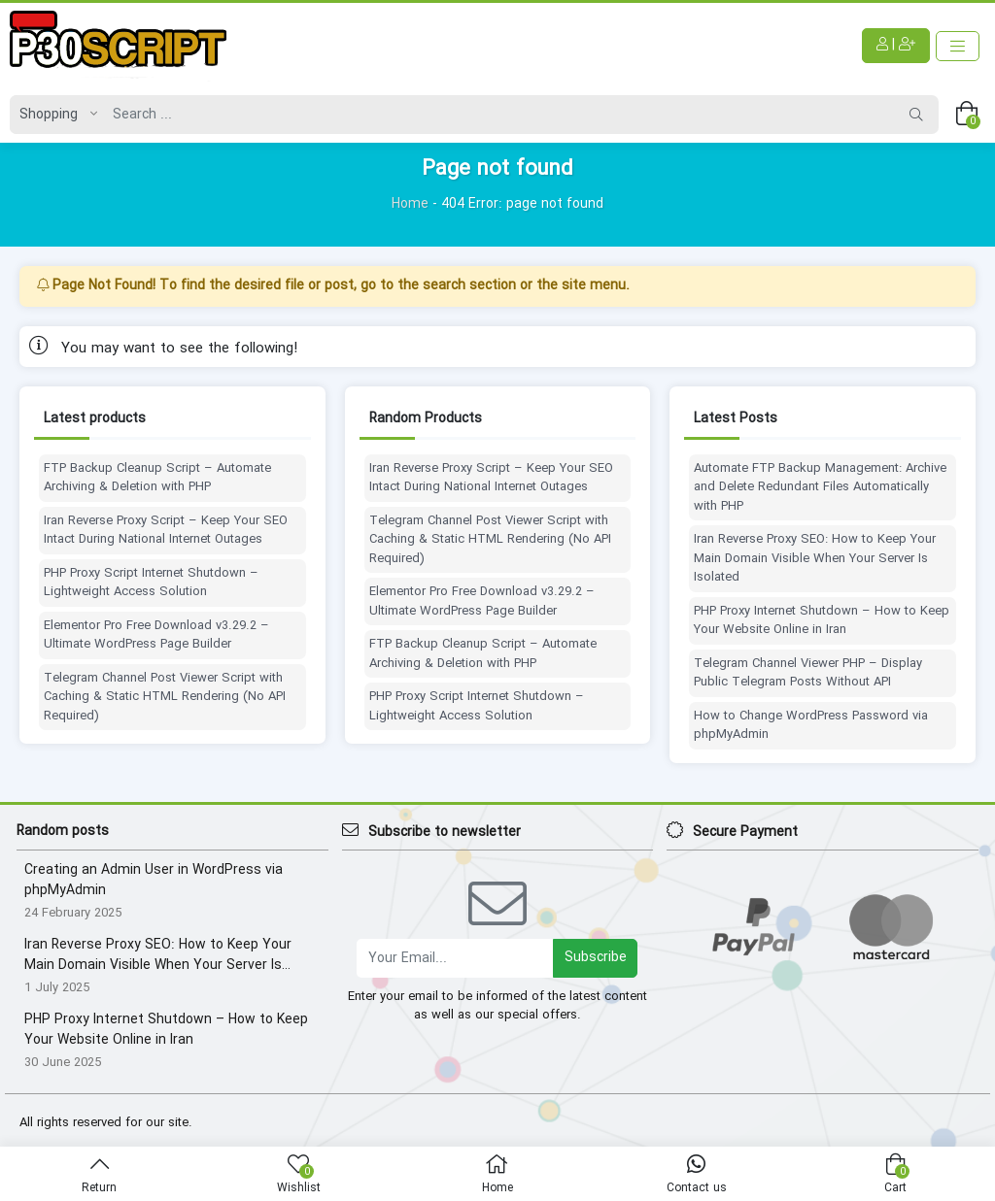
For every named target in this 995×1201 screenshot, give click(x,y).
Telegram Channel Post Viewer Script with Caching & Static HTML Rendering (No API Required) (165, 697)
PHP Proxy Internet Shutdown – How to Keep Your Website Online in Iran (821, 621)
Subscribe (596, 957)
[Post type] (53, 114)
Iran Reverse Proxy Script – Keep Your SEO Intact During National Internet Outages (166, 531)
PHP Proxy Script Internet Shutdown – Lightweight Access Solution (151, 583)
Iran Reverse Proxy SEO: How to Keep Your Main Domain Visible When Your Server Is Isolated (815, 558)
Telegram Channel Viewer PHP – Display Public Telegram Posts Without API (808, 673)
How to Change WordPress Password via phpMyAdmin (811, 726)
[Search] (499, 114)
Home (410, 204)
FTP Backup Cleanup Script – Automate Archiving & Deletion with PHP (157, 478)
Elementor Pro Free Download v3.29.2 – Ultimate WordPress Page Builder (156, 635)
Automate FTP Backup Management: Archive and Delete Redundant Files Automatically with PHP (820, 488)
